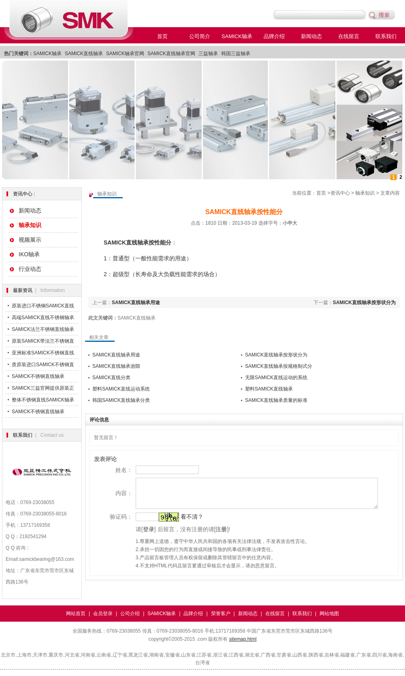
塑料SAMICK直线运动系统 (121, 389)
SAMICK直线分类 (111, 377)
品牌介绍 (274, 36)
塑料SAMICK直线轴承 (269, 389)
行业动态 (30, 269)
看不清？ (181, 522)
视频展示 (30, 239)
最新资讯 (22, 290)
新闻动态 (311, 36)
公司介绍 (130, 613)
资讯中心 (22, 194)
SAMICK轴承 (237, 36)
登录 (137, 535)
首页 (162, 36)
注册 (210, 535)
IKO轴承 (29, 254)
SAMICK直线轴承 (84, 53)
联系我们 (385, 36)
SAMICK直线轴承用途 (136, 302)
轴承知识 (365, 193)
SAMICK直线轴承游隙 (116, 366)
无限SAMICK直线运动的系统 (276, 377)
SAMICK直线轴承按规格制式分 (278, 366)
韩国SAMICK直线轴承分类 (121, 400)
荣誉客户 (220, 613)
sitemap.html (242, 639)
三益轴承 (208, 53)
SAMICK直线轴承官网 (171, 53)
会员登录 (103, 613)
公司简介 (199, 36)
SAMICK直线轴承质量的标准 (276, 400)
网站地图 (329, 613)
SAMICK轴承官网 (125, 53)
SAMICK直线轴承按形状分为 (364, 302)
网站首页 (75, 613)
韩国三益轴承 (235, 53)
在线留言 (348, 36)
